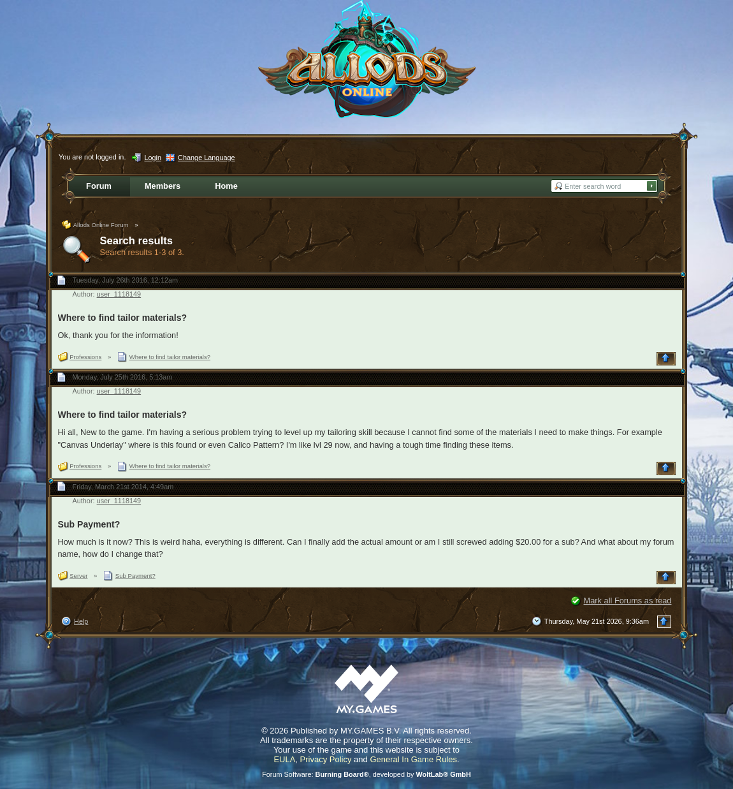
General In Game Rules (413, 759)
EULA (284, 759)
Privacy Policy (326, 759)
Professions (85, 356)
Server (78, 575)
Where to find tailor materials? (122, 318)
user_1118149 (119, 294)
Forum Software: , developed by (366, 774)
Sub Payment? (89, 524)
